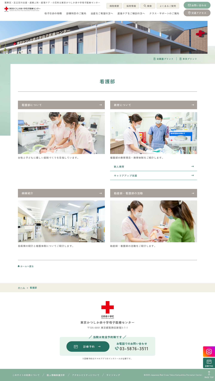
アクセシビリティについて (85, 375)
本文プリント (190, 58)
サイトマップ (113, 375)
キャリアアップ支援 (125, 175)
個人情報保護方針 (56, 375)
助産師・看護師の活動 (128, 193)
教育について (122, 105)
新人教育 (119, 166)
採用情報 (130, 5)
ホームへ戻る (27, 266)
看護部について (32, 105)
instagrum (209, 351)
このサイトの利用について (26, 375)
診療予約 (209, 366)
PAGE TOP (209, 377)
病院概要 (113, 5)
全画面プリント (165, 58)
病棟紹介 (27, 193)
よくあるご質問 (167, 5)
